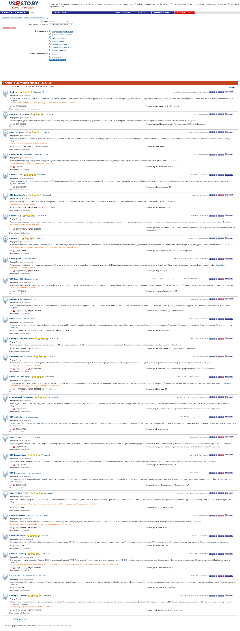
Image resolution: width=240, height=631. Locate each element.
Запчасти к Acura (9, 28)
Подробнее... (15, 101)
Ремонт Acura (16, 18)
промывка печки (59, 50)
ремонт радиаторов (60, 41)
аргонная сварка (59, 38)
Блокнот (232, 87)
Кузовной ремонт (161, 12)
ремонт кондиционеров (62, 35)
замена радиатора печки (62, 47)
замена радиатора (59, 44)
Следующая (20, 619)
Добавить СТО (183, 12)
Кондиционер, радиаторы (34, 18)
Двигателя (143, 12)
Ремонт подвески (122, 12)
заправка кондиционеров (62, 32)
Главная (5, 18)
